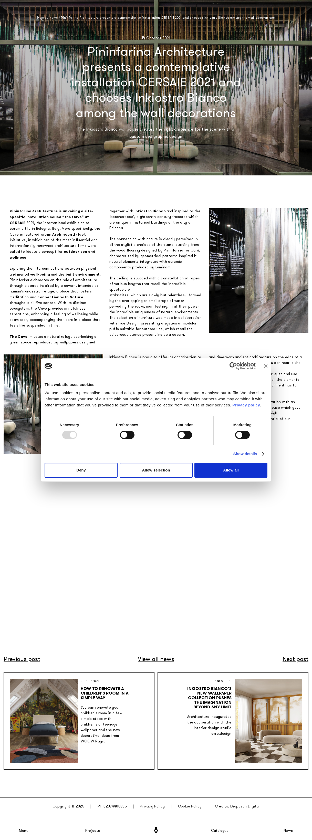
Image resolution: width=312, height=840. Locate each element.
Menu (24, 830)
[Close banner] (265, 366)
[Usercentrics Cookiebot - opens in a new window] (233, 366)
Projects (92, 830)
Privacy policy (246, 405)
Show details (245, 454)
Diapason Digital (245, 806)
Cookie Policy (190, 806)
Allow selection (156, 470)
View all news (156, 659)
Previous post (22, 659)
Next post (295, 659)
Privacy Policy (152, 806)
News (288, 830)
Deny (81, 470)
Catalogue (219, 830)
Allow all (231, 470)
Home (41, 18)
